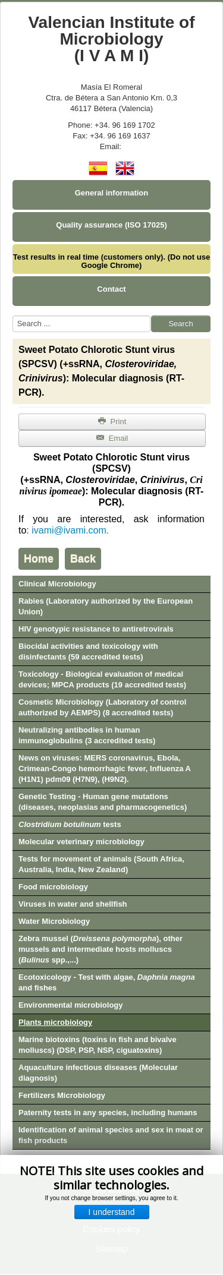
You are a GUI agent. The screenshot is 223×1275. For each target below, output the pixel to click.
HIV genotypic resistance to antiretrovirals (96, 628)
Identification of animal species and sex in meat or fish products (110, 1135)
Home (39, 558)
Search (180, 323)
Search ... (12, 315)
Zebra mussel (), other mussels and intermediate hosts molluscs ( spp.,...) (100, 949)
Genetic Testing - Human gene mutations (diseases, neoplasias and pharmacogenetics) (102, 802)
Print (112, 421)
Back (83, 558)
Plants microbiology (55, 1022)
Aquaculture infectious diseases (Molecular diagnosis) (98, 1073)
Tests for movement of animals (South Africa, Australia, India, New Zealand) (101, 864)
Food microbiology (53, 886)
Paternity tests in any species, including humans (107, 1112)
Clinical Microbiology (57, 583)
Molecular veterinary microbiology (81, 841)
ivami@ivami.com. (70, 530)
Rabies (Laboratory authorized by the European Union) (105, 606)
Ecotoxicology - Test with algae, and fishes (106, 982)
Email (112, 438)
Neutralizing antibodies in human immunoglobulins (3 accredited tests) (86, 735)
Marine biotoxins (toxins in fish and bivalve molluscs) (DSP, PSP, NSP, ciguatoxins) (97, 1045)
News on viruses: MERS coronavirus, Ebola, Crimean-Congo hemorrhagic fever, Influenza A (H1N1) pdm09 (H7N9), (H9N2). (104, 768)
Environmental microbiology (70, 1005)
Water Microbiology (54, 921)
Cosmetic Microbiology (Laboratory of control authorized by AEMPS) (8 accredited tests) (102, 707)
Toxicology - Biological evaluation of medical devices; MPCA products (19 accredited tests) (102, 679)
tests (69, 824)
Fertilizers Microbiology (61, 1095)
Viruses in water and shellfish (72, 904)
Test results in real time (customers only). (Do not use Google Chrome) (111, 261)
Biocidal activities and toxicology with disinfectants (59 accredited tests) (88, 651)
